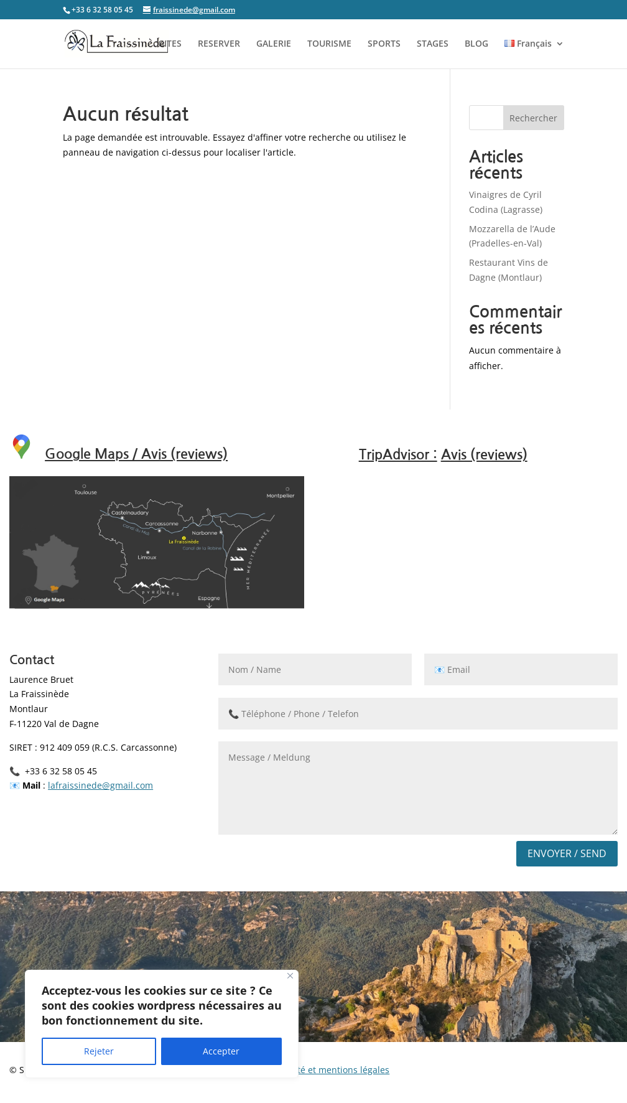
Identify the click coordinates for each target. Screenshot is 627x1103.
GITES (170, 44)
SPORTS (384, 44)
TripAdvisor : (398, 454)
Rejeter (99, 1051)
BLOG (476, 44)
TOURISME (329, 44)
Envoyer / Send (566, 853)
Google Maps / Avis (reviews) (136, 454)
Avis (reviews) (484, 454)
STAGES (432, 44)
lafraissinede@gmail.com (100, 785)
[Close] (290, 976)
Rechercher (533, 118)
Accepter (221, 1051)
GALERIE (273, 44)
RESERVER (219, 44)
